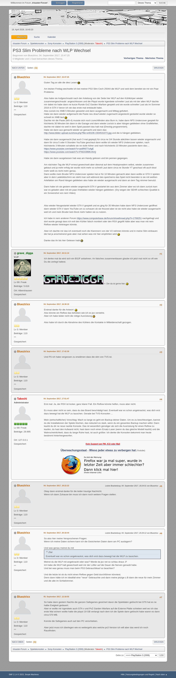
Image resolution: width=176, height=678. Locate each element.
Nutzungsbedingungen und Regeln (140, 674)
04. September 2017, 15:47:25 (56, 77)
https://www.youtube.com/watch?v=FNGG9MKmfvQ (70, 152)
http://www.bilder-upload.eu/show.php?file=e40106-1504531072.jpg (78, 133)
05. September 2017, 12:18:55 (56, 597)
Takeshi (98, 43)
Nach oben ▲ (161, 674)
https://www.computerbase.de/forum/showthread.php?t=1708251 (109, 218)
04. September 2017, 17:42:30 (56, 351)
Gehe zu (120, 655)
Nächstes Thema (154, 58)
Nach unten (18, 68)
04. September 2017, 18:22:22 (56, 486)
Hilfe (123, 674)
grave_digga (25, 253)
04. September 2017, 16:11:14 (56, 253)
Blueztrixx (23, 77)
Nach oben (17, 642)
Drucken (158, 68)
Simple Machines (32, 674)
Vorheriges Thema (133, 58)
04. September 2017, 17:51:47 (56, 399)
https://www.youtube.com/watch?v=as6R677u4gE (69, 148)
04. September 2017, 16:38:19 (56, 304)
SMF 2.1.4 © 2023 (16, 674)
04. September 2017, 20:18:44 (56, 533)
